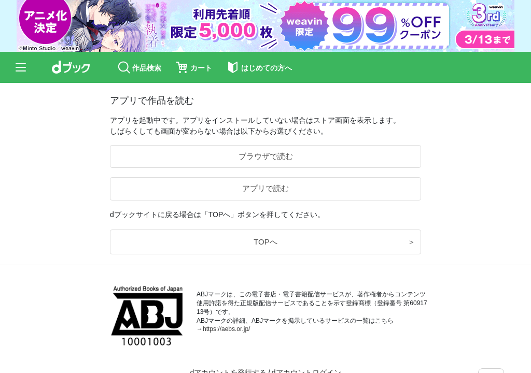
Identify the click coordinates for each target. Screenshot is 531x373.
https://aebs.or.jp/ (226, 329)
